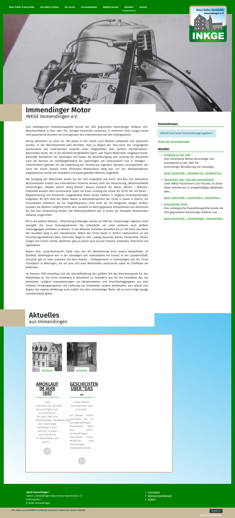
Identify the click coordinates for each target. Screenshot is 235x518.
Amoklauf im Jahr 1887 (177, 155)
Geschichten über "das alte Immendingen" (189, 179)
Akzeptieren (216, 511)
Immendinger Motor (176, 204)
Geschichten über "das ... (84, 388)
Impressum (154, 492)
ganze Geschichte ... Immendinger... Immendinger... (194, 218)
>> (47, 450)
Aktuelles (47, 370)
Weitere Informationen (211, 515)
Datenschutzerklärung (159, 495)
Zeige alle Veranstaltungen (174, 141)
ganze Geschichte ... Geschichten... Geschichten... (192, 197)
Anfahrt (152, 499)
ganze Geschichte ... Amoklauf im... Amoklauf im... (193, 173)
